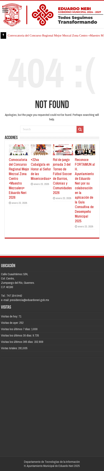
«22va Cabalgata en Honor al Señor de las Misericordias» (41, 169)
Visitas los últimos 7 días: (16, 329)
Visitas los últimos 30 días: (17, 335)
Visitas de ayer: (10, 322)
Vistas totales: (9, 348)
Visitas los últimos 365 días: (17, 342)
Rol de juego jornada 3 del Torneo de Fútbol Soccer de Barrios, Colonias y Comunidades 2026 (62, 176)
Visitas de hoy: (9, 316)
